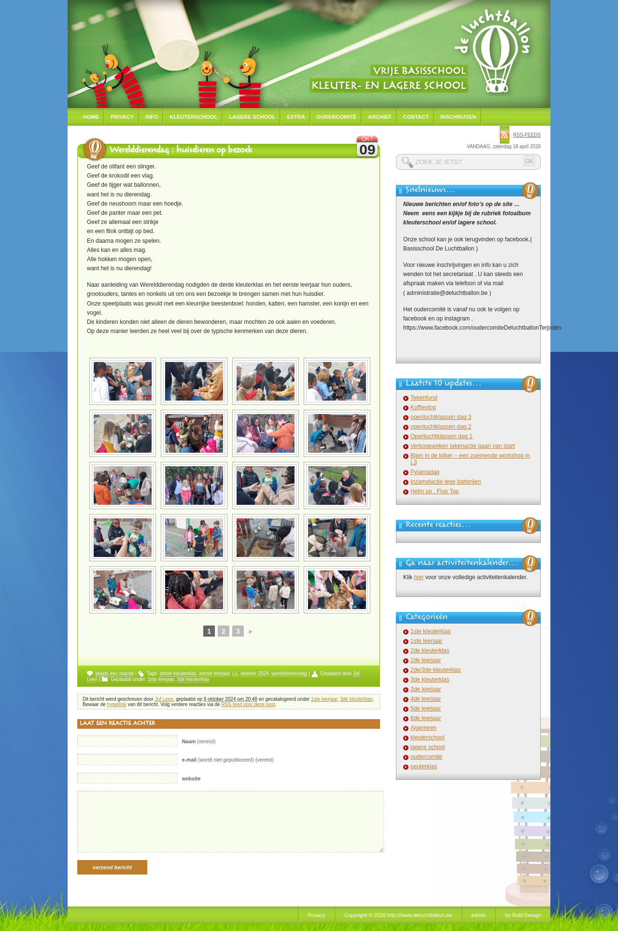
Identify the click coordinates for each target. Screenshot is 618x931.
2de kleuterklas (429, 650)
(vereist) (199, 741)
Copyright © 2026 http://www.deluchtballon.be (398, 915)
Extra (296, 117)
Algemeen (423, 727)
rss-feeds (527, 135)
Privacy (122, 117)
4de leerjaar (425, 698)
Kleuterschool (193, 117)
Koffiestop (423, 407)
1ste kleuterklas (430, 631)
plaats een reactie (115, 673)
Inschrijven (458, 117)
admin (478, 915)
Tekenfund (423, 397)
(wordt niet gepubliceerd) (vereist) (228, 760)
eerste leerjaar (214, 673)
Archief (380, 117)
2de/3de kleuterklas (435, 670)
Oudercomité (337, 117)
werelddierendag (289, 673)
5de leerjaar (425, 708)
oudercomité (426, 756)
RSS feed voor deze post (248, 704)
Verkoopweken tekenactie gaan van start (462, 446)
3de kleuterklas (193, 679)
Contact (416, 117)
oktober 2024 (254, 673)
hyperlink (116, 704)
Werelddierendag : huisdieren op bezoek (181, 151)
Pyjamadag (424, 472)
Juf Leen (164, 699)
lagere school (427, 747)
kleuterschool (427, 737)
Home (91, 117)
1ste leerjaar (161, 679)
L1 (235, 673)
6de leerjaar (425, 718)
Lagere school (252, 117)
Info (151, 117)
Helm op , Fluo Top (434, 491)
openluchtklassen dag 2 (440, 426)
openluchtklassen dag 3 (440, 417)
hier (419, 577)
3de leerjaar (425, 689)
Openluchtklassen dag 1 (441, 436)
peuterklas (423, 766)
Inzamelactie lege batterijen (445, 481)
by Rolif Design (523, 915)
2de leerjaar (425, 660)
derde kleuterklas (178, 673)
